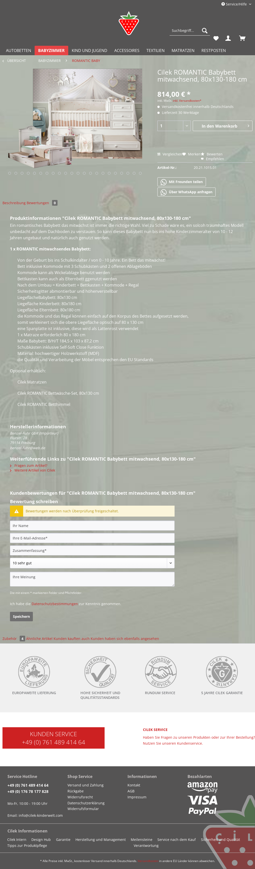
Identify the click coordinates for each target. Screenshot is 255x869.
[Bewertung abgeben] (92, 563)
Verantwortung (146, 845)
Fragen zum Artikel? (28, 465)
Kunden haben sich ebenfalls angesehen (125, 638)
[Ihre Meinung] (92, 579)
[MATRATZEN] (183, 50)
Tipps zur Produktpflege (27, 845)
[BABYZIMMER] (51, 50)
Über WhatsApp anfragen (186, 192)
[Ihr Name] (92, 526)
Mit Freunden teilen (182, 182)
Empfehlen (212, 158)
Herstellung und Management (100, 839)
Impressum (137, 797)
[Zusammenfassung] (92, 550)
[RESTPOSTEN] (213, 50)
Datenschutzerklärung (86, 803)
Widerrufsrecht (80, 797)
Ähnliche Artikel (39, 638)
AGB (131, 791)
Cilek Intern (16, 839)
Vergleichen (169, 154)
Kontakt (134, 785)
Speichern (21, 616)
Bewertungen (42, 202)
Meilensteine (141, 839)
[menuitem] (190, 33)
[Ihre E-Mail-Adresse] (92, 538)
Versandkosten (148, 861)
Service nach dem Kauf (176, 839)
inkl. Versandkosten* (187, 100)
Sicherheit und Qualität (220, 839)
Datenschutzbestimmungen (55, 603)
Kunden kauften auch (72, 638)
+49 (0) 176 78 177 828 (28, 791)
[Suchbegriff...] (190, 31)
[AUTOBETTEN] (18, 50)
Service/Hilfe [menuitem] (234, 4)
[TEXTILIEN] (155, 50)
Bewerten (212, 154)
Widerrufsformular (83, 808)
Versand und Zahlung (85, 785)
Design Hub (41, 839)
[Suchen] (204, 31)
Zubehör (14, 638)
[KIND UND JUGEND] (89, 50)
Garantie (63, 839)
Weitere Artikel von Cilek (32, 470)
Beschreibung (14, 202)
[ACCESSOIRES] (127, 50)
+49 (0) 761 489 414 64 (53, 742)
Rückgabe (75, 791)
